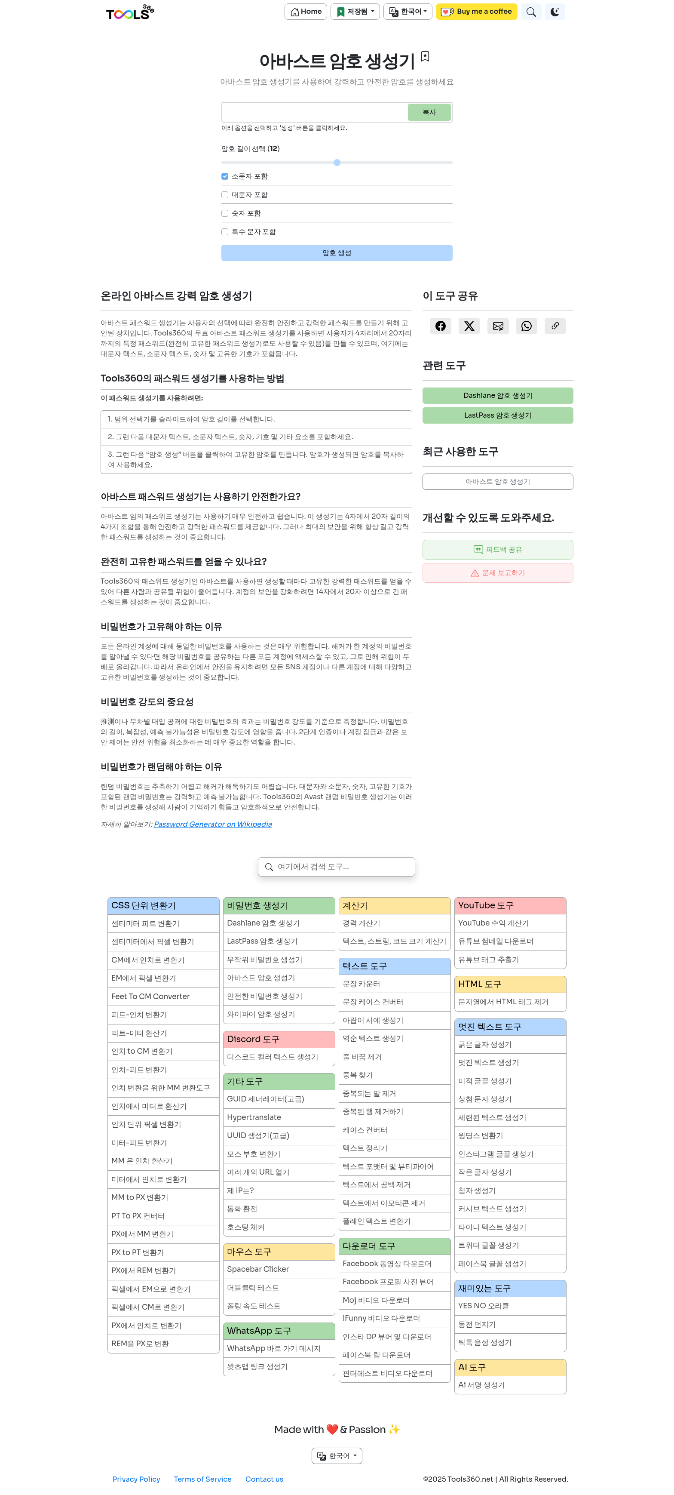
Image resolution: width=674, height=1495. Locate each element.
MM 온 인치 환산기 (142, 1161)
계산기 (355, 905)
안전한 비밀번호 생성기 (265, 996)
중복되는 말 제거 (369, 1093)
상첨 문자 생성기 (485, 1099)
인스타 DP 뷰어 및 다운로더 (387, 1336)
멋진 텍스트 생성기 (488, 1062)
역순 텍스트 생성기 (373, 1038)
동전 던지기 (477, 1324)
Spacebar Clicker (258, 1269)
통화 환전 (242, 1208)
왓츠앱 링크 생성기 (257, 1366)
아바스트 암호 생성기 (498, 481)
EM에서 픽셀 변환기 (143, 978)
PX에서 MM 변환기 (142, 1234)
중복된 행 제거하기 (373, 1111)
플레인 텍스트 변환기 (377, 1221)
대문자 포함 (250, 194)
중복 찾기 (358, 1075)
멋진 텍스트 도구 (489, 1026)
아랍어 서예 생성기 (373, 1020)
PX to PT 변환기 (137, 1252)
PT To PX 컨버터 (138, 1216)
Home (306, 12)
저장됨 (352, 12)
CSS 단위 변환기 (143, 905)
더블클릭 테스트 (253, 1287)
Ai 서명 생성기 (481, 1385)
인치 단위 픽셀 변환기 (146, 1124)
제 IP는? (240, 1190)
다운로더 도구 (369, 1246)
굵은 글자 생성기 (485, 1044)
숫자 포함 (246, 213)
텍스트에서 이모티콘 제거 (384, 1203)
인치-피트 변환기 (139, 1069)
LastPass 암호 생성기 (498, 415)
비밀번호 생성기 (257, 905)
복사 (429, 112)
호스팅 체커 (246, 1227)
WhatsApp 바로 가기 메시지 (274, 1348)
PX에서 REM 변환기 (143, 1270)
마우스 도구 (249, 1251)
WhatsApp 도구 (259, 1331)
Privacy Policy (136, 1479)
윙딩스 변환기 (480, 1135)
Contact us (264, 1479)
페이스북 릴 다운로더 (377, 1355)
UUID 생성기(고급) (258, 1135)
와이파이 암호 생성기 (261, 1014)
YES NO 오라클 (483, 1305)
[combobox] (337, 867)
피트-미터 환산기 (139, 1033)
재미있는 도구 (484, 1288)
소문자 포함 (250, 176)
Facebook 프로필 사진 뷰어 (388, 1281)
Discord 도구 (253, 1039)
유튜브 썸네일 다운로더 (496, 941)
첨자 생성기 (477, 1190)
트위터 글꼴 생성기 (488, 1245)
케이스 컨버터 (365, 1130)
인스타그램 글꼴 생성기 (496, 1154)
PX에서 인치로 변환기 (146, 1325)
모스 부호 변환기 (254, 1154)
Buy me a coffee (476, 11)
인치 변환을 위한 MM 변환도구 (161, 1087)
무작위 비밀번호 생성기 (265, 959)
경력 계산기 (361, 923)
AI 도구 (472, 1367)
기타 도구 (245, 1081)
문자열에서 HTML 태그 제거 (503, 1001)
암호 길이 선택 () (250, 148)
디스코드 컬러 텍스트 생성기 (273, 1056)
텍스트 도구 (365, 966)
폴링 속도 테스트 (254, 1305)
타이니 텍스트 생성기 (492, 1227)
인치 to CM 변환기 (141, 1051)
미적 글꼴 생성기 (485, 1081)
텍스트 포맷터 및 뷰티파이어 (388, 1166)
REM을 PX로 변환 (140, 1343)
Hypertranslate (254, 1117)
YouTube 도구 (486, 905)
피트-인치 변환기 (139, 1014)
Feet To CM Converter (150, 996)
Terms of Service (203, 1479)
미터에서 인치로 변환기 (149, 1179)
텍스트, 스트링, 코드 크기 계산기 (395, 941)
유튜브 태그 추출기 (488, 959)
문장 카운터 (361, 983)
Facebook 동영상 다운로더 (387, 1263)
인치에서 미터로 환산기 (149, 1106)
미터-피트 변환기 (139, 1142)
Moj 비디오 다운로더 (376, 1300)
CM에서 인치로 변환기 (148, 960)
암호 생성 (337, 252)
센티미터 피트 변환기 (145, 923)
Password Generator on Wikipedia (213, 824)
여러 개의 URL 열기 (258, 1172)
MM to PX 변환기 (139, 1197)
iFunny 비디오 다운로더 (381, 1318)
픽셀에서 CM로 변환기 (148, 1307)
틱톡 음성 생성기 (485, 1342)
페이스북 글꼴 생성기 (492, 1263)
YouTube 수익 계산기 (493, 923)
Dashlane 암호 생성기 (498, 395)
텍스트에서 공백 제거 (377, 1184)
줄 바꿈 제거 (362, 1056)
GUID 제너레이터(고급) (265, 1099)
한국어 (405, 12)
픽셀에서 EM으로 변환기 (150, 1289)
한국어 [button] (334, 1456)
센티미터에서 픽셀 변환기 (152, 941)
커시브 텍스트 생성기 (492, 1208)
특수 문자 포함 (254, 231)
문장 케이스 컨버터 (373, 1001)
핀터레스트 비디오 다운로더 (387, 1373)
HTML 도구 (479, 984)
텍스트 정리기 (365, 1148)
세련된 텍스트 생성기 (492, 1117)
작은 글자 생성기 (485, 1172)
